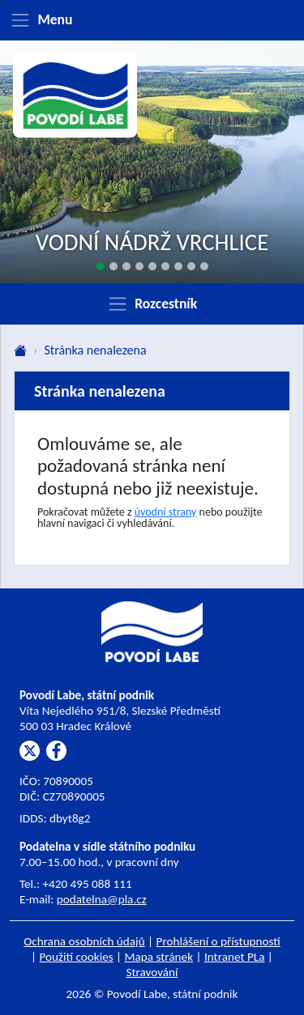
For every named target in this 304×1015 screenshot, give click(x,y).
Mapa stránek (159, 956)
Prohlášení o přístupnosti (218, 941)
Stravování (152, 972)
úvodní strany (166, 512)
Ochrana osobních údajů (84, 941)
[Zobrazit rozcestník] (152, 303)
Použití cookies (76, 956)
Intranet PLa (234, 956)
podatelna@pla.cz (102, 899)
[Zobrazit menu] (152, 20)
